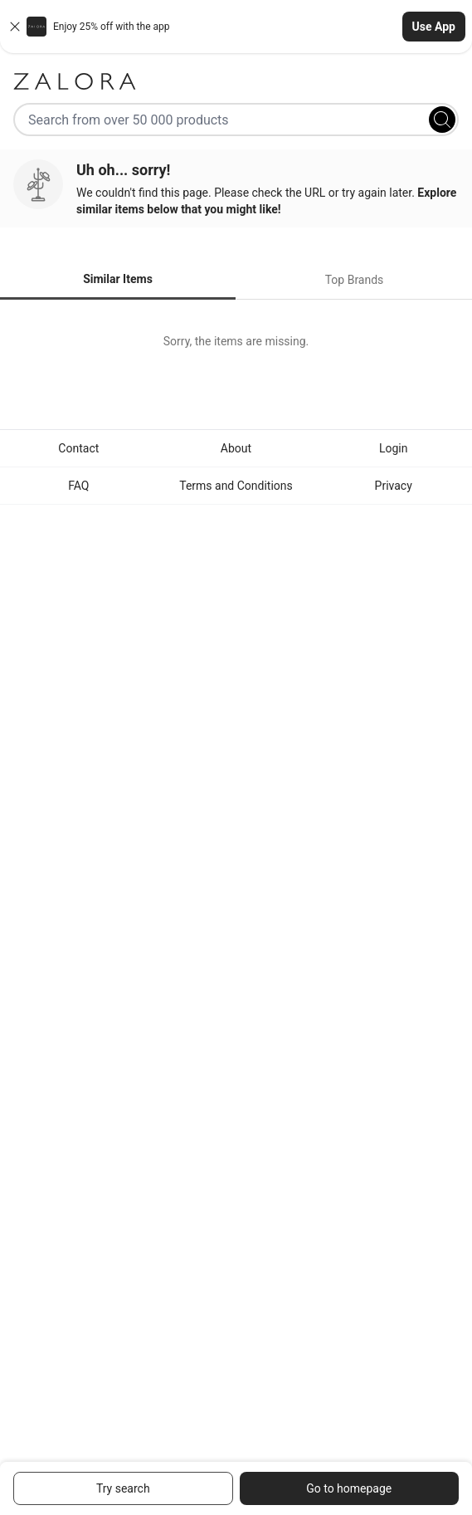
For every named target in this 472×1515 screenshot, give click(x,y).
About (236, 448)
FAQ (78, 485)
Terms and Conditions (236, 485)
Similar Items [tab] (118, 279)
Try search (123, 1488)
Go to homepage (349, 1488)
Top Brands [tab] (354, 279)
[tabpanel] (236, 341)
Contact (78, 448)
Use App (433, 26)
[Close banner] (15, 26)
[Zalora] (236, 81)
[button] (236, 26)
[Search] (442, 119)
